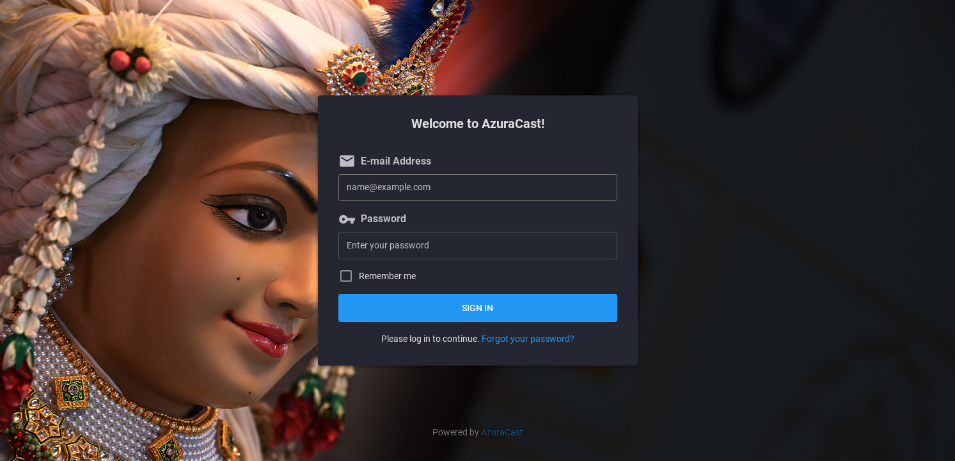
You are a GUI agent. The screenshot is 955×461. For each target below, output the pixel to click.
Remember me (387, 276)
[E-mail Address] (477, 188)
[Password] (477, 245)
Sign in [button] (477, 308)
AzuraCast (502, 432)
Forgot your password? (528, 339)
